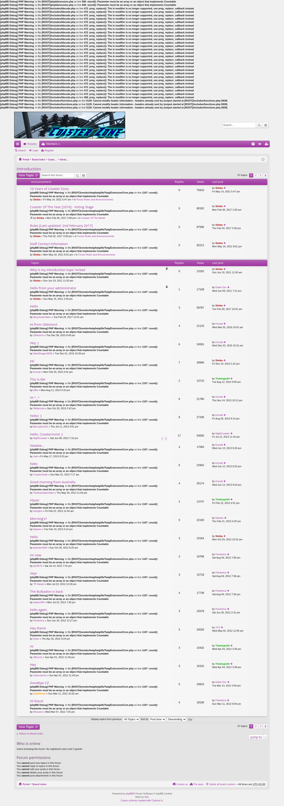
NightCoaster (40, 438)
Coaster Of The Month (93, 218)
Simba (37, 199)
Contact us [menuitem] (182, 784)
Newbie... (37, 445)
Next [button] (265, 175)
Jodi (35, 456)
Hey (33, 664)
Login (35, 150)
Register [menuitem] (267, 144)
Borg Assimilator (42, 317)
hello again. (39, 610)
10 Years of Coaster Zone (49, 189)
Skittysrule (39, 408)
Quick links (18, 144)
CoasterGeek (40, 474)
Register (49, 150)
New (26, 175)
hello (33, 464)
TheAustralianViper (43, 492)
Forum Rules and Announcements (94, 199)
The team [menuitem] (198, 784)
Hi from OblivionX (43, 324)
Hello (34, 306)
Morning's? (38, 519)
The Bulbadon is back (46, 591)
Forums (32, 144)
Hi (31, 646)
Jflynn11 (37, 657)
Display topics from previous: (115, 719)
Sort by (153, 719)
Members (51, 144)
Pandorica (221, 554)
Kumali (219, 323)
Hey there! (38, 628)
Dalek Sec (221, 287)
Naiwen (37, 529)
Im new (35, 555)
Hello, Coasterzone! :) (46, 434)
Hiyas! (34, 500)
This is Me (37, 379)
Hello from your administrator (53, 288)
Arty (146, 797)
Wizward (38, 711)
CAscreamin (40, 675)
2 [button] (255, 175)
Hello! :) (35, 416)
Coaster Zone (57, 159)
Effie (35, 390)
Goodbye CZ (39, 683)
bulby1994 (39, 602)
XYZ (217, 627)
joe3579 (37, 566)
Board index (39, 159)
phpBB (129, 793)
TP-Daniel (38, 584)
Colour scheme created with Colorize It (142, 800)
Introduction (75, 159)
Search (259, 125)
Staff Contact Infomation (49, 244)
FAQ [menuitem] (254, 144)
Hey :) (34, 343)
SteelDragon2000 (42, 353)
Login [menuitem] (260, 144)
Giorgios (37, 511)
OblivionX (38, 335)
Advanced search (265, 125)
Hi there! (36, 701)
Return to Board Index (31, 733)
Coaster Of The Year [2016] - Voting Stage (62, 207)
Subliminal (39, 693)
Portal (26, 159)
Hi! (32, 361)
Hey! (33, 573)
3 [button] (260, 175)
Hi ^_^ (34, 397)
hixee (36, 638)
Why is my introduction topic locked (57, 270)
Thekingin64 (222, 378)
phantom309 (40, 547)
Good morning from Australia (52, 482)
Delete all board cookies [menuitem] (222, 784)
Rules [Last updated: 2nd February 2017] (61, 225)
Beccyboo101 (40, 426)
